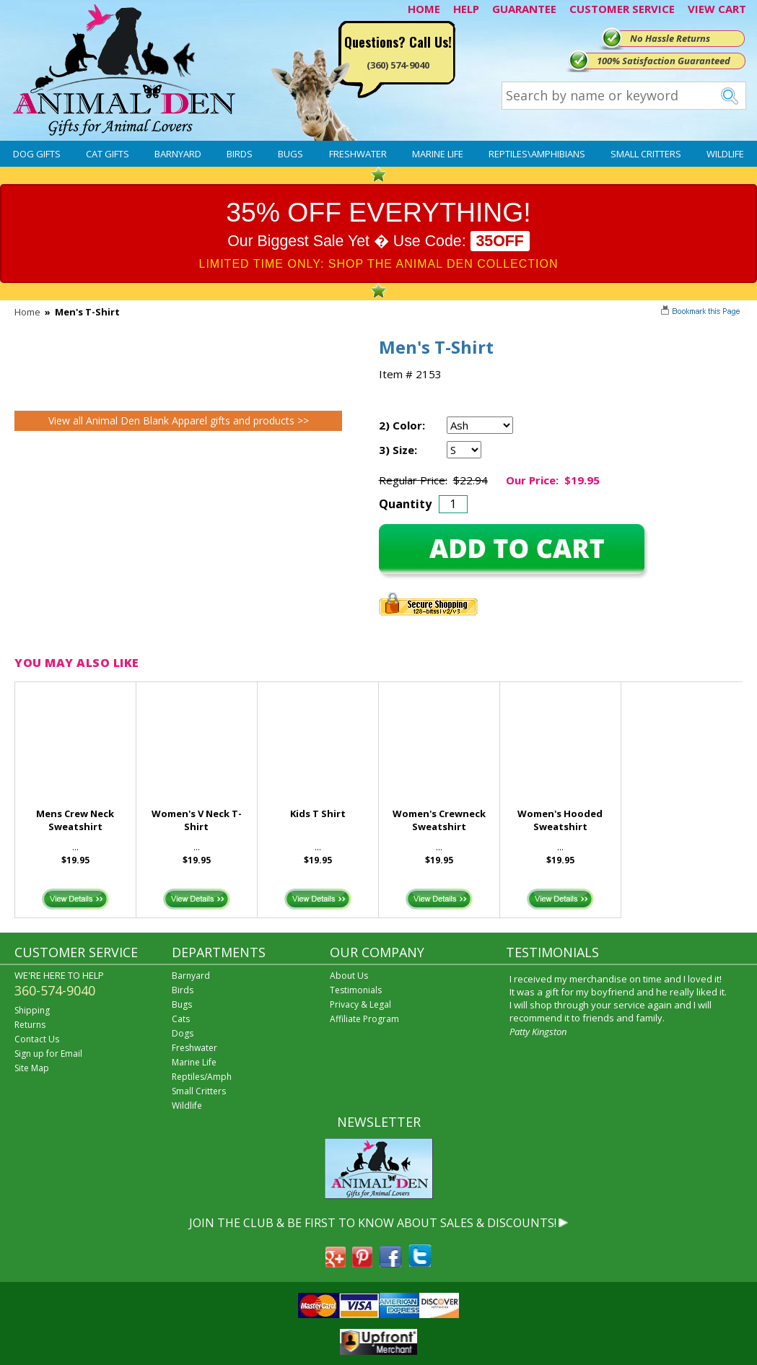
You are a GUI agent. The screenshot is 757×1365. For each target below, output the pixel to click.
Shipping (32, 1010)
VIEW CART (717, 8)
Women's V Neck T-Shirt (197, 820)
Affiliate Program (364, 1019)
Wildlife (725, 153)
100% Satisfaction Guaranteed (663, 60)
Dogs (182, 1033)
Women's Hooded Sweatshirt (560, 820)
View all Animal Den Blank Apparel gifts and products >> (178, 420)
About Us (349, 975)
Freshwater (358, 153)
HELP (466, 8)
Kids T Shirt (318, 813)
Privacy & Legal (360, 1004)
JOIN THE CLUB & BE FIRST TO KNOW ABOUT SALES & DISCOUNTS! (372, 1223)
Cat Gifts (107, 153)
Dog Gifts (37, 153)
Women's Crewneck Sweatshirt (439, 820)
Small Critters (646, 153)
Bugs (290, 153)
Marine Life (437, 153)
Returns (29, 1025)
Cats (181, 1019)
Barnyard (177, 153)
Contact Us (36, 1039)
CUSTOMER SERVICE (622, 8)
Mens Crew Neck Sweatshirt (75, 820)
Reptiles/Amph (202, 1076)
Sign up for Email (48, 1053)
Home (27, 311)
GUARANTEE (524, 8)
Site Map (31, 1068)
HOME (424, 8)
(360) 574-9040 (398, 64)
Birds (240, 153)
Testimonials (356, 990)
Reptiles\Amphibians (537, 153)
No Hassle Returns (670, 38)
